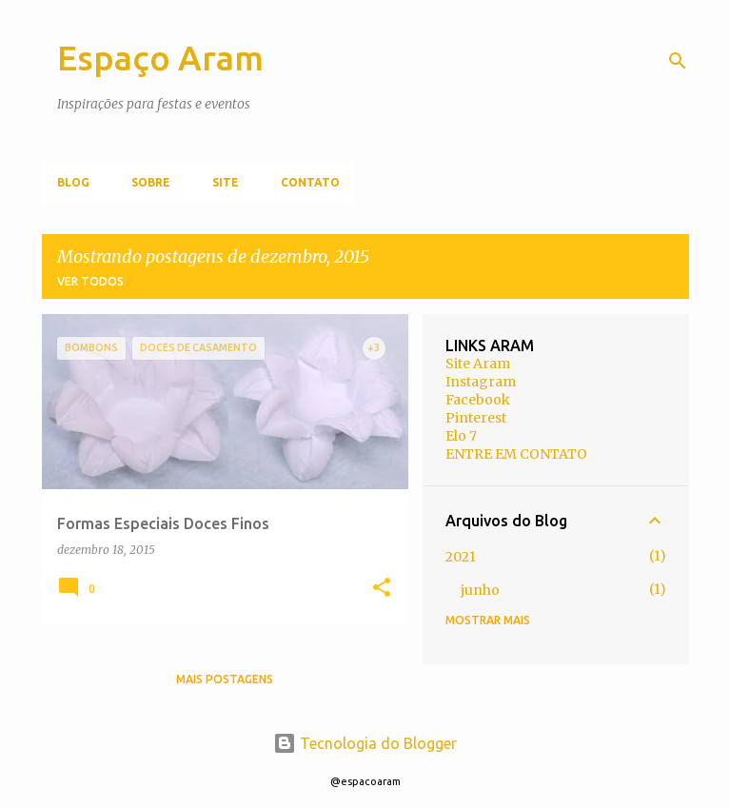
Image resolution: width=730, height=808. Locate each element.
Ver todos (90, 281)
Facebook (477, 399)
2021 (460, 556)
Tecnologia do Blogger (365, 743)
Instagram (480, 381)
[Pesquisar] (677, 61)
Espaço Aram (160, 57)
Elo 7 (461, 435)
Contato (310, 182)
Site (225, 182)
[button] (381, 588)
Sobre (150, 182)
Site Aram (477, 363)
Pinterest (475, 417)
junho (480, 590)
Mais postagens (224, 679)
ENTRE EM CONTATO (516, 454)
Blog (73, 182)
